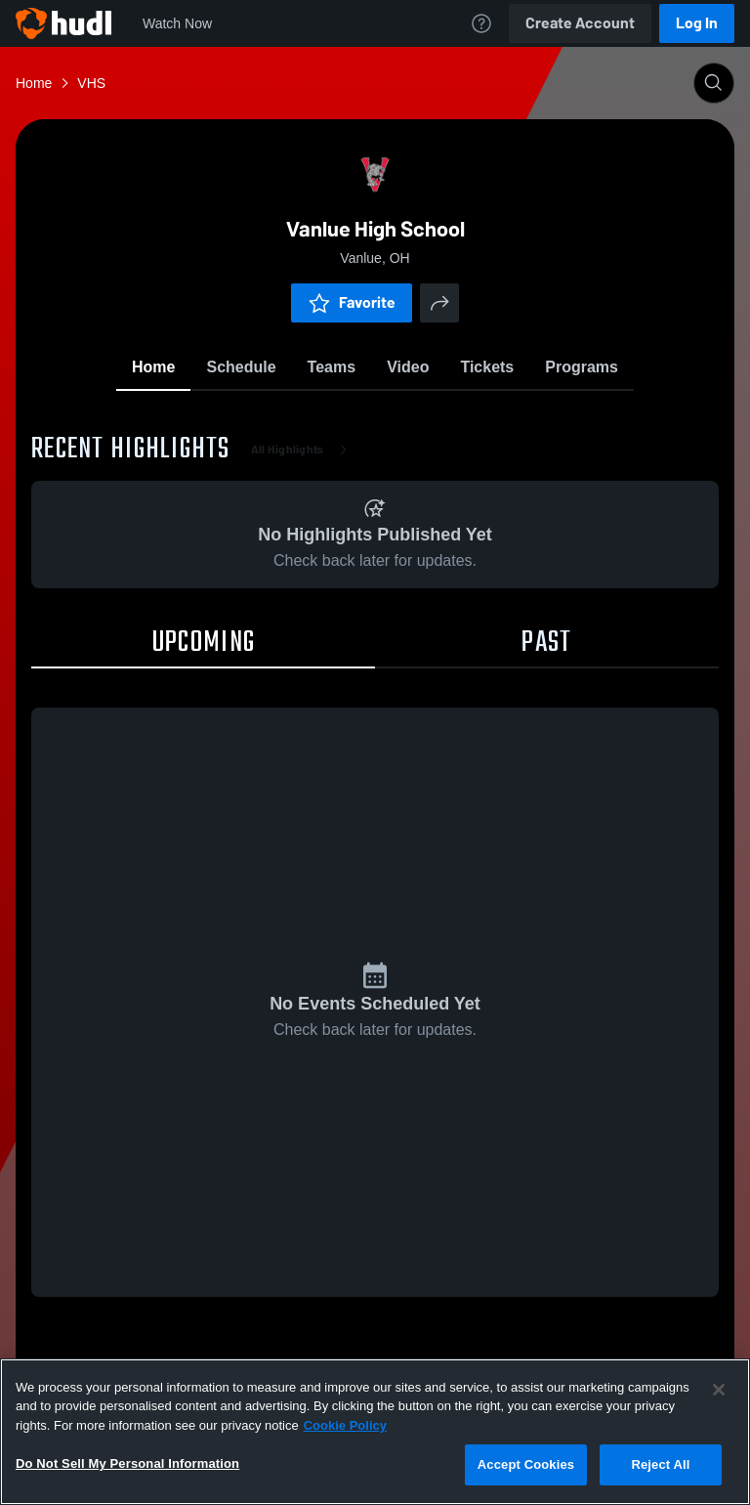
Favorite (352, 302)
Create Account (580, 23)
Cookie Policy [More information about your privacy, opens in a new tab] (345, 1425)
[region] (375, 1431)
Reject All (660, 1464)
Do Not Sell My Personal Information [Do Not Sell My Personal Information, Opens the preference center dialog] (127, 1463)
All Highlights (303, 449)
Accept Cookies (526, 1464)
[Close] (718, 1389)
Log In (697, 23)
